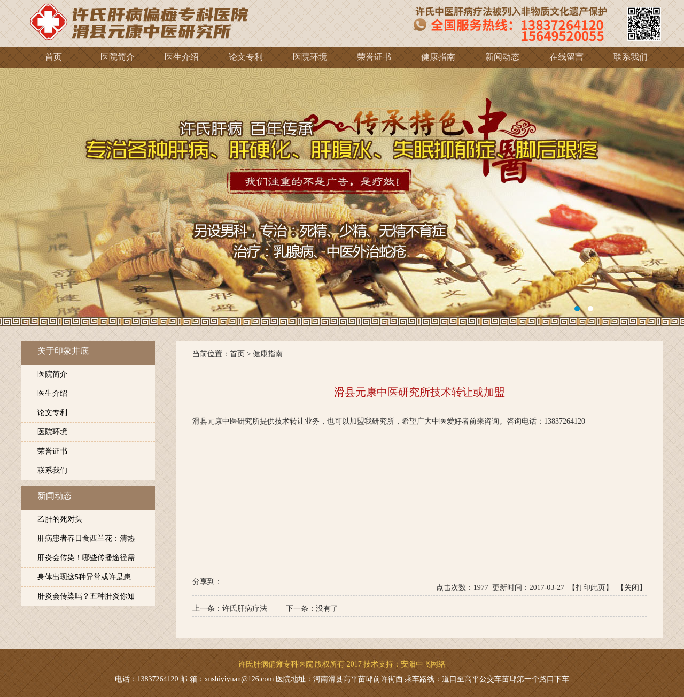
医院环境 (52, 432)
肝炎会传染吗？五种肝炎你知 (86, 596)
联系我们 (52, 470)
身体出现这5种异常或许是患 (84, 577)
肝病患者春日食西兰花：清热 (86, 538)
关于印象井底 (63, 350)
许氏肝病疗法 (244, 608)
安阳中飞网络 (423, 664)
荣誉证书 (52, 451)
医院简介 (52, 374)
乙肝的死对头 (59, 519)
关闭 (631, 588)
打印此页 (590, 588)
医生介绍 (52, 393)
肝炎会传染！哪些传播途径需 (86, 558)
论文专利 (52, 413)
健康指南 (268, 354)
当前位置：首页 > (222, 354)
